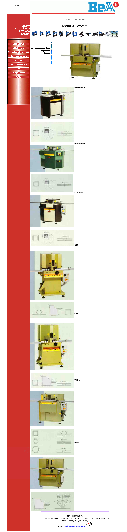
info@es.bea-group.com (78, 526)
